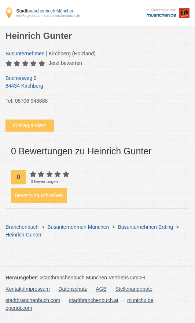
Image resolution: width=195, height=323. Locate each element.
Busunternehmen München (78, 227)
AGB (101, 289)
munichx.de (140, 300)
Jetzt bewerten (65, 63)
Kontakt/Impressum (27, 289)
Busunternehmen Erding (145, 227)
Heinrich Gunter (23, 235)
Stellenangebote (133, 289)
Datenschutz (73, 289)
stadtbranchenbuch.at (93, 300)
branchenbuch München (45, 11)
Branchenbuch (21, 227)
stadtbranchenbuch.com (32, 300)
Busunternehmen (25, 53)
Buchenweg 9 (93, 82)
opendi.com (18, 308)
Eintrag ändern (30, 125)
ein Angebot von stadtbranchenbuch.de (48, 16)
